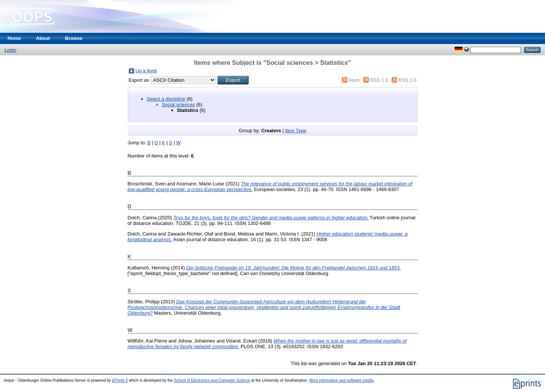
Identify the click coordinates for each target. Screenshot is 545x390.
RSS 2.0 (407, 80)
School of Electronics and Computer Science (212, 380)
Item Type (295, 130)
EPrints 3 (120, 380)
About (43, 38)
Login (10, 50)
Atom (354, 80)
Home (14, 38)
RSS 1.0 (379, 80)
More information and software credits (341, 380)
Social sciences (178, 104)
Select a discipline (166, 99)
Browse (73, 38)
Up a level (146, 70)
